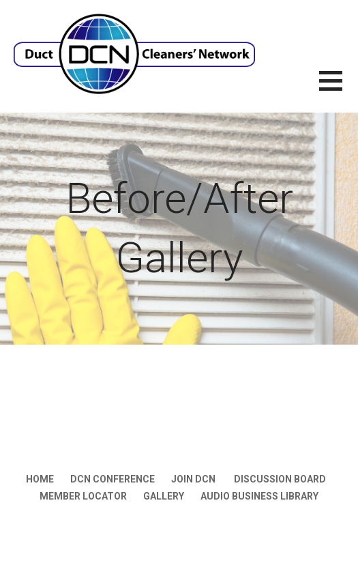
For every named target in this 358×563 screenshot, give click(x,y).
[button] (338, 89)
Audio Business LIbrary (259, 496)
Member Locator (83, 496)
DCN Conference (112, 479)
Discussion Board (280, 479)
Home (40, 479)
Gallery (163, 496)
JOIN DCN (194, 479)
